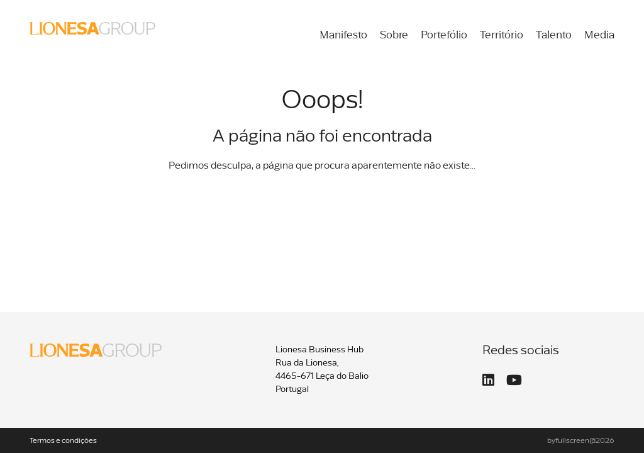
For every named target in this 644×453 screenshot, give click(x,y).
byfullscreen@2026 (580, 441)
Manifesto (343, 35)
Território (501, 35)
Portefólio (444, 35)
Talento (554, 35)
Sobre (394, 35)
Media (599, 35)
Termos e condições (63, 441)
